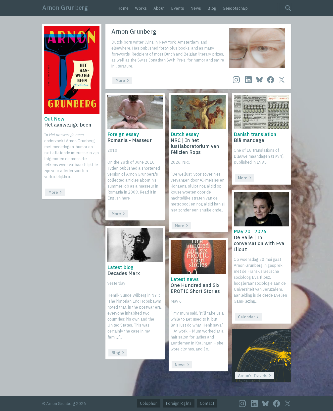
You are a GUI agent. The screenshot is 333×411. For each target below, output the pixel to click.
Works (141, 8)
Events (177, 8)
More (122, 80)
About (159, 8)
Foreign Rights (178, 403)
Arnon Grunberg (65, 7)
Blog (211, 8)
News (195, 8)
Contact (207, 403)
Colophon (148, 403)
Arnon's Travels (254, 375)
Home (123, 8)
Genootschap (235, 8)
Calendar (248, 316)
